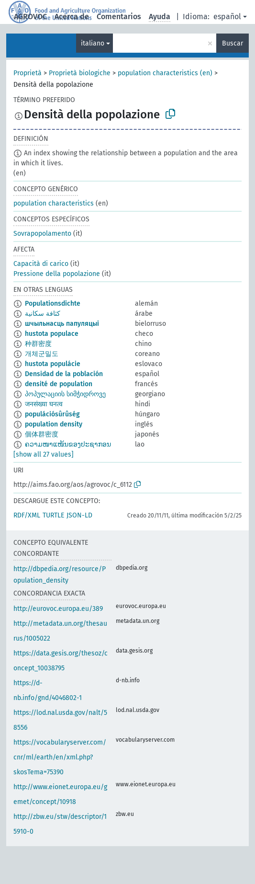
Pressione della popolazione (56, 274)
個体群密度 (41, 434)
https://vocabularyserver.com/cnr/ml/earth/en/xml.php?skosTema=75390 (59, 757)
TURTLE (53, 515)
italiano (92, 43)
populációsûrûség (52, 414)
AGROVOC (30, 16)
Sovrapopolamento (42, 234)
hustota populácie (52, 364)
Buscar (232, 43)
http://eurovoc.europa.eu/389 (58, 609)
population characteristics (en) (165, 73)
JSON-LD (79, 515)
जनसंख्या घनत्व (44, 404)
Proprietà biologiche (80, 73)
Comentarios (119, 16)
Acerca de (72, 16)
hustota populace (51, 334)
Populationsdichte (52, 303)
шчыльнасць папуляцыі (62, 324)
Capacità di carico (40, 264)
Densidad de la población (64, 374)
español (227, 16)
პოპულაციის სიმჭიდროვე (65, 394)
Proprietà (27, 73)
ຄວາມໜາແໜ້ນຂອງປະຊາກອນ (68, 444)
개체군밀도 (41, 354)
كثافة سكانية (42, 314)
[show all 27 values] (43, 454)
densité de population (58, 384)
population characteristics (53, 203)
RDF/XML (26, 515)
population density (53, 424)
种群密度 (38, 344)
